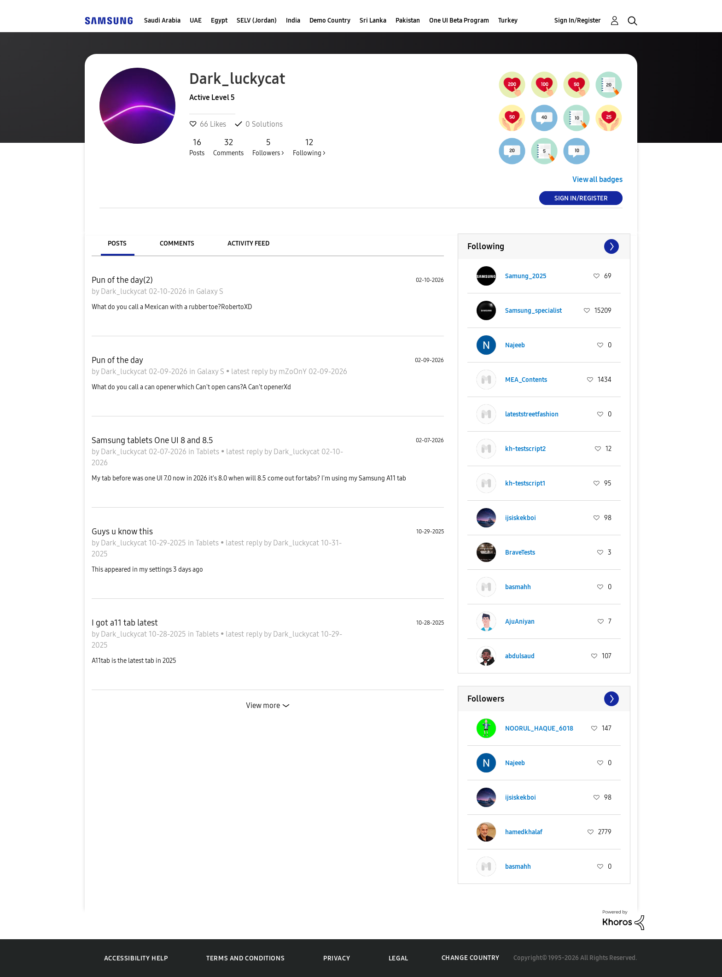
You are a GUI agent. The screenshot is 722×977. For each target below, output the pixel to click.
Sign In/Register (577, 20)
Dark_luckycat (125, 291)
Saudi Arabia (162, 20)
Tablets (208, 451)
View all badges (597, 179)
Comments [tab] (177, 243)
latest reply (250, 371)
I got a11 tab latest (125, 623)
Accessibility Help (136, 958)
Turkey (508, 20)
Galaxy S (209, 291)
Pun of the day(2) (122, 280)
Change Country (471, 958)
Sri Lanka (373, 20)
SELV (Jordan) (257, 20)
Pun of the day (117, 360)
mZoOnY (294, 371)
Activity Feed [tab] (248, 243)
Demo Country (329, 20)
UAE (196, 20)
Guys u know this (122, 532)
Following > (309, 147)
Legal (398, 958)
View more (263, 705)
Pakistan (408, 20)
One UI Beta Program (459, 20)
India (293, 20)
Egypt (219, 20)
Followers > (268, 147)
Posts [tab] (117, 243)
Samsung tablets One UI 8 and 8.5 (152, 440)
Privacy (336, 958)
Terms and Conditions (245, 958)
